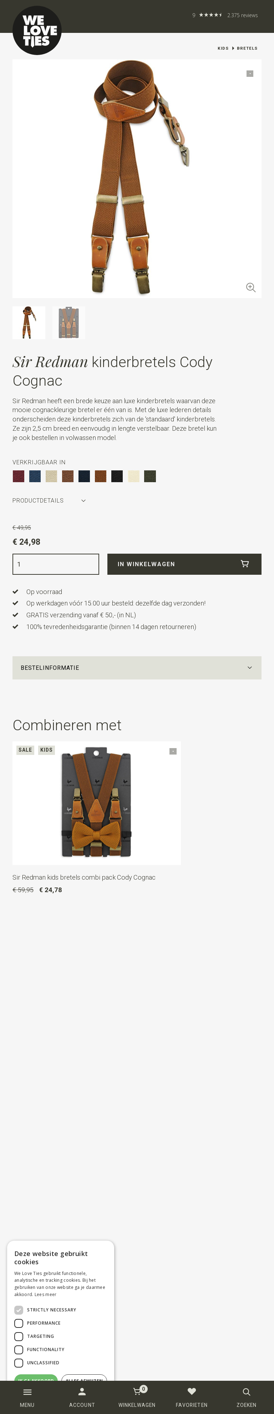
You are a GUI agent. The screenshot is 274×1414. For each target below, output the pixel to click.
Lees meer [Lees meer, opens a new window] (46, 1294)
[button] (137, 667)
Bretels (247, 48)
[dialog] (60, 1324)
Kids (223, 48)
